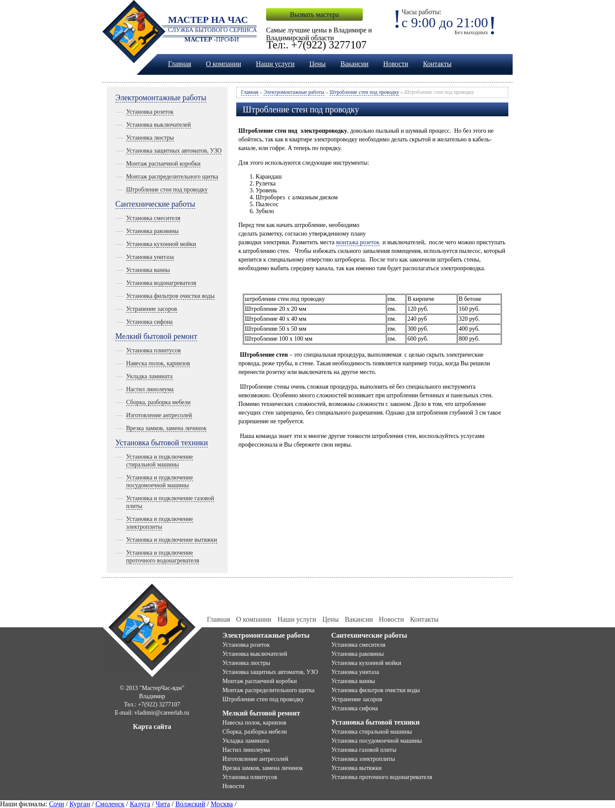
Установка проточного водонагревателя (381, 777)
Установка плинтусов (153, 350)
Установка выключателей (158, 124)
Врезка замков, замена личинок (166, 428)
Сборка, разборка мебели (158, 402)
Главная (179, 63)
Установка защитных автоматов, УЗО (174, 150)
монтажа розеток (358, 242)
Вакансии (354, 63)
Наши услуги (275, 63)
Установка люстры (150, 137)
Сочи (56, 804)
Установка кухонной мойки (161, 244)
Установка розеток (150, 112)
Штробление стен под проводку (167, 189)
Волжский (190, 804)
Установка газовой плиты (363, 750)
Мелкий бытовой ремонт (156, 336)
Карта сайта (152, 726)
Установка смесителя (153, 218)
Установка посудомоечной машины (376, 741)
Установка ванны (148, 270)
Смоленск (109, 804)
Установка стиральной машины (371, 731)
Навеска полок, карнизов (158, 363)
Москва (222, 804)
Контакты (437, 63)
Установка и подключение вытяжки (171, 540)
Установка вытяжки (356, 768)
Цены (317, 63)
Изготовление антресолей (159, 415)
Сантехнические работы (155, 204)
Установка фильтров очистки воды (170, 296)
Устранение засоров (151, 309)
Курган (80, 804)
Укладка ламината (149, 376)
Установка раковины (152, 231)
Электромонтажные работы (160, 97)
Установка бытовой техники (161, 442)
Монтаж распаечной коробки (163, 163)
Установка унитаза (150, 257)
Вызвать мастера (314, 14)
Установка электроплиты (363, 759)
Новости (395, 63)
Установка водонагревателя (161, 283)
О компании (223, 63)
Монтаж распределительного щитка (172, 176)
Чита (162, 804)
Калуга (140, 804)
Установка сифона (149, 322)
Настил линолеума (150, 389)
